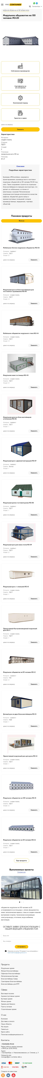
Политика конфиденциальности (12, 1035)
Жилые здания (6, 1002)
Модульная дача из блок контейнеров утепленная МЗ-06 (17, 418)
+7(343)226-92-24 (7, 1044)
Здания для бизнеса (8, 1004)
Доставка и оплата (7, 1022)
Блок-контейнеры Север (9, 979)
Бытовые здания (6, 999)
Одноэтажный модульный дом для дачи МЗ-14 (20, 757)
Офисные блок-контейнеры (10, 974)
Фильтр (21, 221)
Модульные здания (7, 969)
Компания (4, 1019)
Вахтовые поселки (7, 994)
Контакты (5, 1041)
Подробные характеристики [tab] (20, 171)
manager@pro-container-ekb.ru (11, 1057)
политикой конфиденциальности (17, 953)
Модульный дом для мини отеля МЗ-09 (17, 545)
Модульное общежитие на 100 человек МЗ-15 (19, 798)
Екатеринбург (36, 6)
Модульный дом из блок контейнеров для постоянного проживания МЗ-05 (18, 291)
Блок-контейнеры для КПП (10, 984)
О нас (3, 1015)
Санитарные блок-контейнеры (11, 982)
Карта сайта (5, 1032)
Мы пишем (4, 1027)
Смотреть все (21, 873)
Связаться (4, 1030)
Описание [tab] (20, 167)
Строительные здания (8, 1010)
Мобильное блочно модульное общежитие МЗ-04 (21, 248)
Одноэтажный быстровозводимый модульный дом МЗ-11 (20, 630)
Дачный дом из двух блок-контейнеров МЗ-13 (19, 715)
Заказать (20, 130)
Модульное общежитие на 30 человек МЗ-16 (19, 840)
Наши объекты (6, 1024)
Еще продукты (21, 861)
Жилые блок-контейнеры (9, 971)
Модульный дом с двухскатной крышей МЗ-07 (19, 461)
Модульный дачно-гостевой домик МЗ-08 (18, 503)
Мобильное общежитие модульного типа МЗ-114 (20, 334)
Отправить (21, 947)
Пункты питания (6, 1007)
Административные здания (10, 997)
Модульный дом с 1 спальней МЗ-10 (16, 587)
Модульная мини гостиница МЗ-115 (15, 376)
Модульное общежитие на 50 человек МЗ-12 (19, 673)
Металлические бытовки (9, 977)
